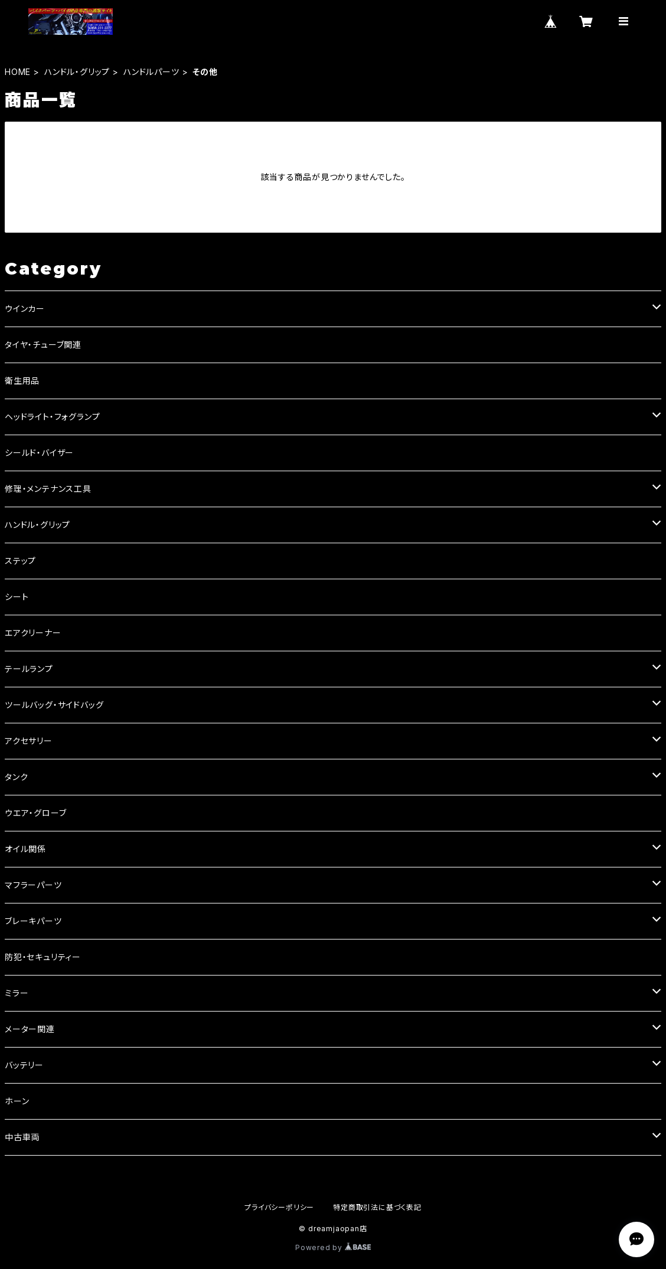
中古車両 (22, 1137)
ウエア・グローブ (35, 813)
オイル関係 (25, 849)
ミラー (16, 993)
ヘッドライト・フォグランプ (52, 417)
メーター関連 (30, 1029)
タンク (16, 777)
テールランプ (29, 669)
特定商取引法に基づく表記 (377, 1207)
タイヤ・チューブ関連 (43, 345)
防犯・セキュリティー (43, 957)
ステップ (20, 561)
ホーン (17, 1101)
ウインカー (25, 309)
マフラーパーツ (33, 885)
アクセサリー (29, 741)
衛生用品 (22, 381)
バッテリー (24, 1065)
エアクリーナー (33, 633)
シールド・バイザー (39, 453)
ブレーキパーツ (33, 921)
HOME (18, 72)
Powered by (333, 1247)
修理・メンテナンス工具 (48, 489)
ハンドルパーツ (151, 72)
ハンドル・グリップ (77, 72)
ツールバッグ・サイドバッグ (54, 705)
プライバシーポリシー (279, 1207)
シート (16, 597)
